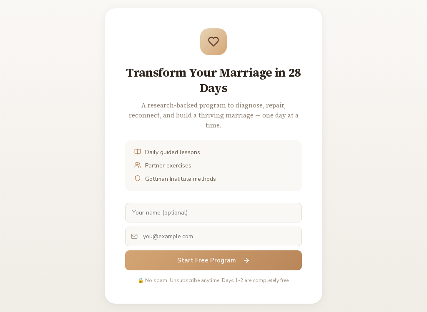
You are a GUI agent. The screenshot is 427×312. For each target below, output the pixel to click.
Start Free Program (213, 260)
